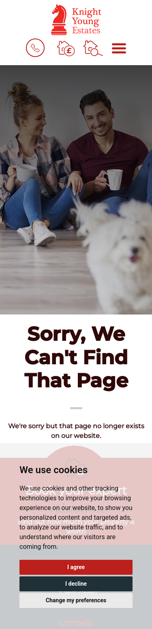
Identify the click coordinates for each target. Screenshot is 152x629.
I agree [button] (76, 567)
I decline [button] (76, 583)
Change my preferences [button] (76, 600)
